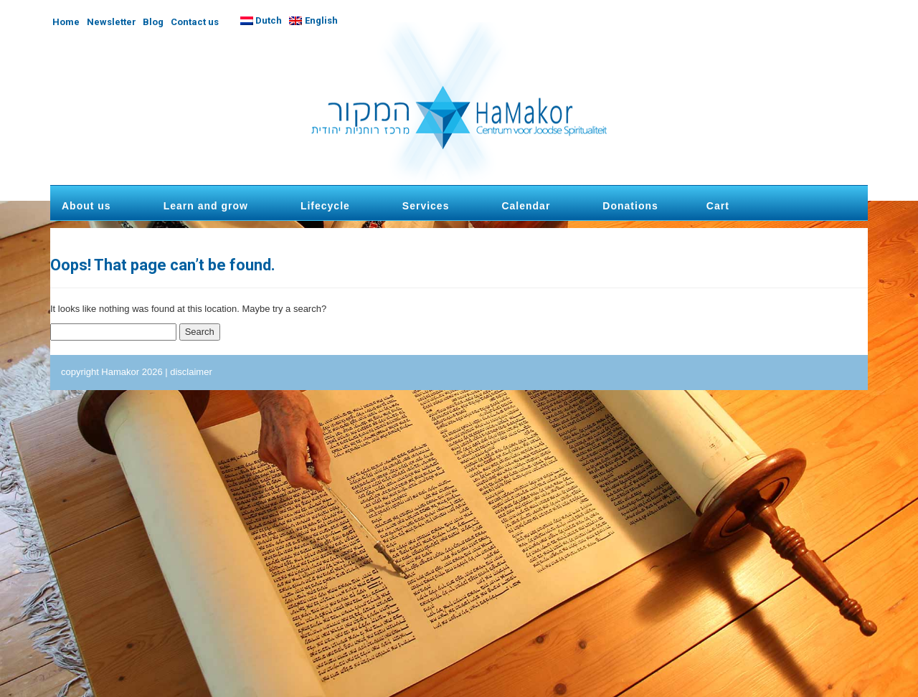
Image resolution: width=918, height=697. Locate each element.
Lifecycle (325, 206)
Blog (153, 21)
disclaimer (191, 371)
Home (66, 21)
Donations (630, 206)
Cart (717, 206)
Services (426, 206)
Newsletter (111, 21)
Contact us (195, 21)
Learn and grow (206, 206)
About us (86, 206)
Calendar (525, 206)
